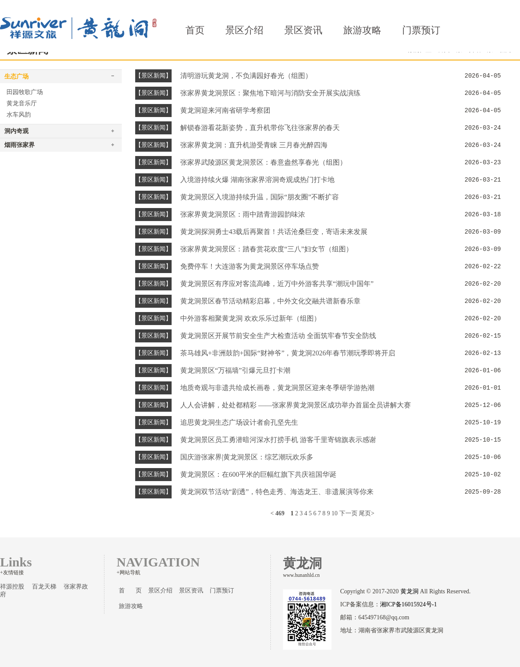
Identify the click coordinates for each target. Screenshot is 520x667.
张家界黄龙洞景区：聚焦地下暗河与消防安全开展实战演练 (270, 93)
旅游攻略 (362, 30)
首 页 (130, 590)
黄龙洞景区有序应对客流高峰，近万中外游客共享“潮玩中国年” (277, 283)
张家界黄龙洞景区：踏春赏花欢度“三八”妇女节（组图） (266, 249)
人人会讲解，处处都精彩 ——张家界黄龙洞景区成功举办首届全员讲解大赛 (295, 405)
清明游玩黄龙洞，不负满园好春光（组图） (246, 75)
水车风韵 (18, 114)
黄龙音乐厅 (21, 103)
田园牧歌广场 (24, 92)
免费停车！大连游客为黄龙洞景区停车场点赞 (249, 266)
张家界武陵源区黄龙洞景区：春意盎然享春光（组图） (263, 162)
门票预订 (421, 30)
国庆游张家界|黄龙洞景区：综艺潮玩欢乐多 (246, 457)
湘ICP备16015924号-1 (408, 604)
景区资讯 (303, 30)
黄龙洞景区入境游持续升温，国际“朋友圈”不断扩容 (259, 197)
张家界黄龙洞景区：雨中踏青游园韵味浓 (242, 214)
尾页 (365, 513)
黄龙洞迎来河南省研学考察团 (225, 110)
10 (335, 513)
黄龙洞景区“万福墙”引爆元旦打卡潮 (235, 370)
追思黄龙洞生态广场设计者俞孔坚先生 (239, 422)
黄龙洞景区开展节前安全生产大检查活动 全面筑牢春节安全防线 (278, 335)
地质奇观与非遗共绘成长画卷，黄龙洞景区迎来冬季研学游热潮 (277, 387)
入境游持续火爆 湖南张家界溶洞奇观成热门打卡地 (257, 179)
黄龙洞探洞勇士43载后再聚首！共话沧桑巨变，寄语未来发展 (273, 231)
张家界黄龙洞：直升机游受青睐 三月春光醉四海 (254, 145)
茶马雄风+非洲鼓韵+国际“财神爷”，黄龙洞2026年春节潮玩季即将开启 (287, 353)
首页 (195, 30)
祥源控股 (12, 586)
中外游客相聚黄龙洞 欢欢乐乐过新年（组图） (250, 318)
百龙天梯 (44, 586)
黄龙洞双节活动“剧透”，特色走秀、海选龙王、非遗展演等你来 (277, 491)
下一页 (348, 513)
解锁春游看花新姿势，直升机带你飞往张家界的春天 (260, 127)
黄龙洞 (409, 591)
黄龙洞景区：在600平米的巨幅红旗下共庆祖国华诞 (258, 474)
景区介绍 (244, 30)
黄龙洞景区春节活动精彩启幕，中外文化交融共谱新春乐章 (270, 301)
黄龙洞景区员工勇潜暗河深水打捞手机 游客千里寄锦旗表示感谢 (278, 439)
